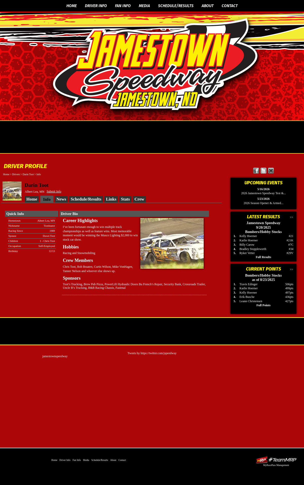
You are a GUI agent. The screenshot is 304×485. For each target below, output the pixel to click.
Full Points (263, 305)
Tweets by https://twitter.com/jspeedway (151, 353)
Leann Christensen (250, 301)
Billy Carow (246, 244)
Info (38, 174)
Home (71, 5)
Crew (139, 199)
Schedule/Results (176, 5)
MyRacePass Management (276, 465)
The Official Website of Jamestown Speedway (155, 64)
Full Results (263, 257)
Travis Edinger (248, 284)
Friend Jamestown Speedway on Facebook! (256, 171)
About (208, 5)
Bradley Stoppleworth (252, 249)
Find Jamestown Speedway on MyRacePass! (271, 171)
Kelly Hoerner (248, 236)
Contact (230, 5)
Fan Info (123, 5)
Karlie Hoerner (248, 240)
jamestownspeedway (54, 356)
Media (144, 5)
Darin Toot (28, 174)
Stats (125, 199)
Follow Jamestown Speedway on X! (263, 171)
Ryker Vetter (247, 253)
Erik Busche (246, 297)
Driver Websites (276, 460)
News (61, 199)
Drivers (16, 174)
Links (111, 199)
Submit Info (54, 191)
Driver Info (96, 5)
